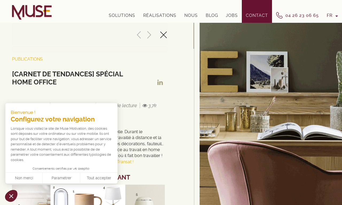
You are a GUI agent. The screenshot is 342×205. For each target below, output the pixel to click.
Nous (191, 15)
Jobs (232, 15)
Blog (212, 15)
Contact (257, 15)
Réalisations (159, 15)
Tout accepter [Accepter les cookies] (99, 178)
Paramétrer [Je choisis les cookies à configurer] (61, 178)
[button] (11, 195)
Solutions (122, 15)
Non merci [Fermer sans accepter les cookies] (24, 178)
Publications (27, 59)
